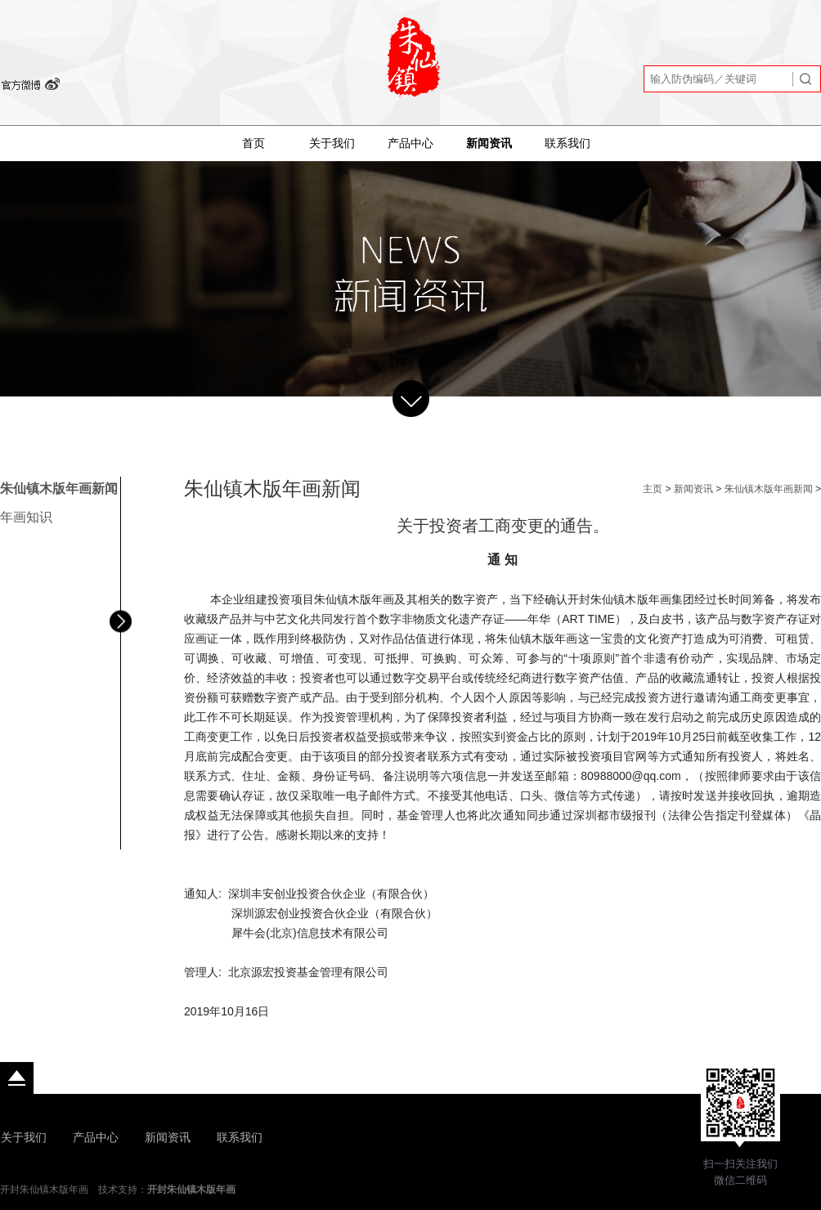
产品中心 (410, 143)
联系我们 (567, 143)
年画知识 (26, 517)
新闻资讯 (489, 143)
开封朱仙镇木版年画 (191, 1189)
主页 (652, 489)
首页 (253, 143)
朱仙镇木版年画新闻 (59, 488)
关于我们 (332, 143)
